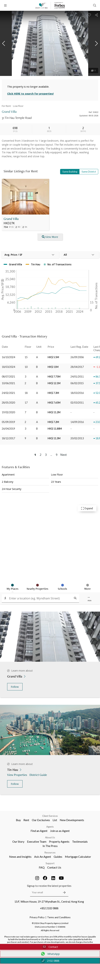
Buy (18, 820)
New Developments (72, 820)
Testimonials (80, 841)
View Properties (17, 775)
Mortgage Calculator (78, 856)
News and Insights (20, 856)
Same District (89, 171)
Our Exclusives (41, 820)
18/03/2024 (8, 366)
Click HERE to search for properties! (30, 93)
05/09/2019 (8, 421)
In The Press (50, 845)
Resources (50, 852)
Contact (50, 947)
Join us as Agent (60, 830)
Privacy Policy (37, 917)
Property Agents (59, 841)
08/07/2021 (8, 376)
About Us (50, 837)
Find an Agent (39, 830)
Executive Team (36, 841)
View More (50, 237)
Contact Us (54, 867)
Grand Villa (11, 218)
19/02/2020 (8, 412)
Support (50, 863)
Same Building (69, 171)
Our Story (18, 841)
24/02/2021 (8, 392)
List (55, 820)
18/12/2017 (8, 438)
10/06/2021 (8, 383)
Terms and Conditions (58, 917)
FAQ (42, 867)
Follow (15, 687)
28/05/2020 (8, 402)
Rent (26, 820)
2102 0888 (50, 960)
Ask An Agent (42, 856)
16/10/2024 (8, 357)
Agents (50, 826)
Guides (58, 856)
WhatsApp (50, 953)
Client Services (50, 815)
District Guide (39, 775)
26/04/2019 (8, 428)
